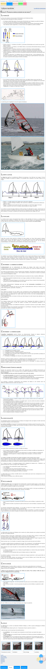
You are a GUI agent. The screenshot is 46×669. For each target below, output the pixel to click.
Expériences (4, 667)
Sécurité (24, 3)
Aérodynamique (3, 3)
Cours (10, 667)
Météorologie (15, 3)
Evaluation (24, 667)
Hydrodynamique (9, 3)
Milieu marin (20, 3)
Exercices (17, 667)
